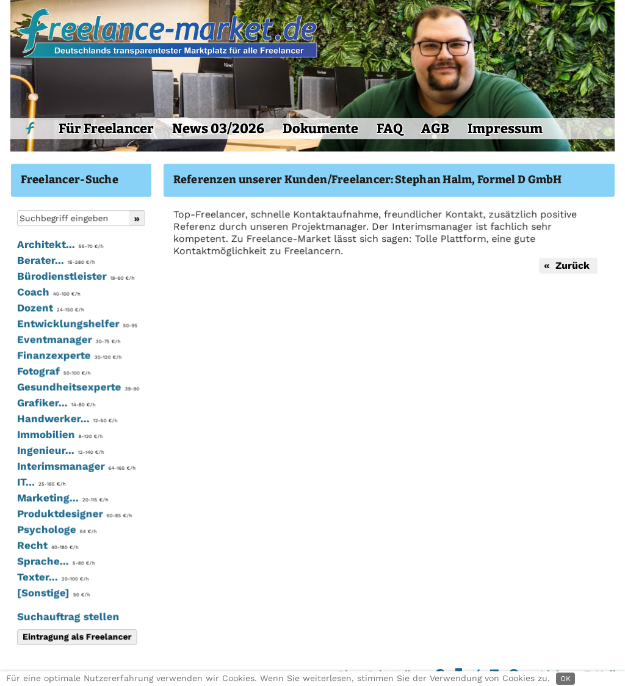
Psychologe (56, 530)
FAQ (390, 128)
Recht (47, 545)
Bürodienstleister (74, 278)
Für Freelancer (106, 128)
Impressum (505, 128)
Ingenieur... (59, 451)
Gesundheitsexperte (77, 388)
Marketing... (61, 498)
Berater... (55, 262)
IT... (40, 482)
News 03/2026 (218, 128)
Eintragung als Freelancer (76, 636)
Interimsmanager (75, 467)
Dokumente (320, 128)
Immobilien (59, 435)
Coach (47, 293)
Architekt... (59, 246)
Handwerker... (66, 420)
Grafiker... (55, 404)
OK (565, 678)
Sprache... (55, 561)
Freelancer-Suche (69, 179)
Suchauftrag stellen (67, 616)
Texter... (52, 577)
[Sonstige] (52, 593)
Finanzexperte (68, 357)
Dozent (49, 309)
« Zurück (566, 265)
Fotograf (53, 372)
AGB (435, 128)
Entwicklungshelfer (76, 325)
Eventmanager (68, 341)
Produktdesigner (73, 514)
